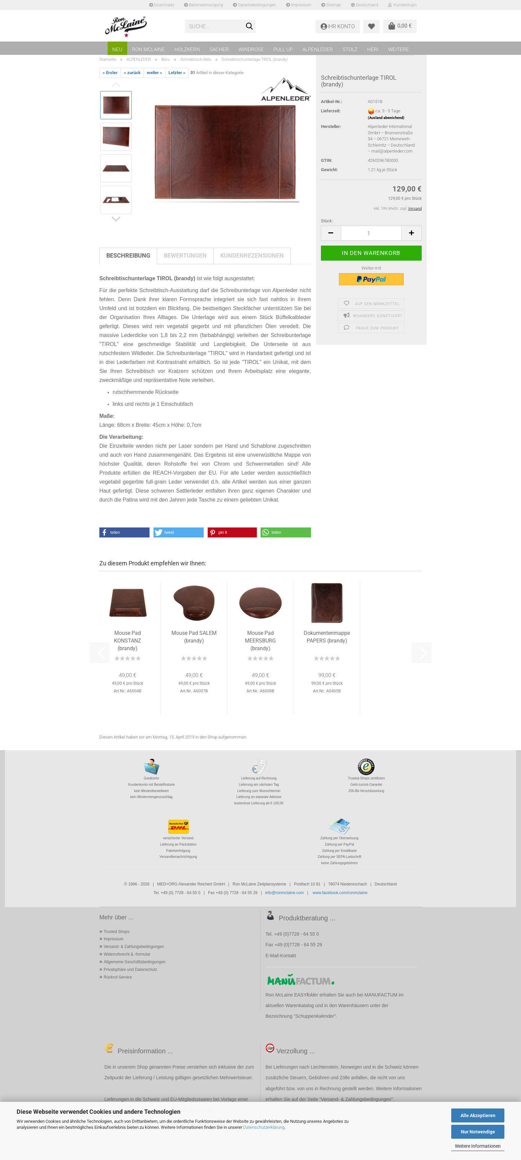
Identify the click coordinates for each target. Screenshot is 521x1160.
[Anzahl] (371, 233)
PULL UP (283, 50)
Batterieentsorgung (203, 5)
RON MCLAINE (148, 50)
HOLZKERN (187, 50)
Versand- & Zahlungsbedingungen (134, 946)
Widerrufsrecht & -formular (127, 954)
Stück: (327, 220)
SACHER (219, 50)
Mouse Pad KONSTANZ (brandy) (127, 640)
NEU (117, 50)
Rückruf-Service (118, 977)
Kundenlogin (402, 5)
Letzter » (176, 72)
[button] (331, 233)
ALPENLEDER (317, 50)
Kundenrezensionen (252, 255)
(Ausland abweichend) (386, 118)
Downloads (161, 5)
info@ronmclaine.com (284, 892)
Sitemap (331, 5)
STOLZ (350, 50)
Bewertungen (185, 255)
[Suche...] (249, 26)
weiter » (154, 72)
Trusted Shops (117, 931)
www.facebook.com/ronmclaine (340, 892)
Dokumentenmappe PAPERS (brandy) (327, 637)
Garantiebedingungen (254, 5)
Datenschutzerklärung (263, 1127)
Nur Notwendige (478, 1131)
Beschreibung (128, 255)
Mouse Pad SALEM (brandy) (194, 637)
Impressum (298, 5)
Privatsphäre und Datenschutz (130, 969)
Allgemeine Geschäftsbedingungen (134, 962)
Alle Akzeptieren (478, 1115)
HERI (372, 50)
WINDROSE (251, 50)
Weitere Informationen (478, 1146)
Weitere (398, 50)
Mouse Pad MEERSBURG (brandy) (260, 640)
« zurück (132, 72)
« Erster (110, 72)
